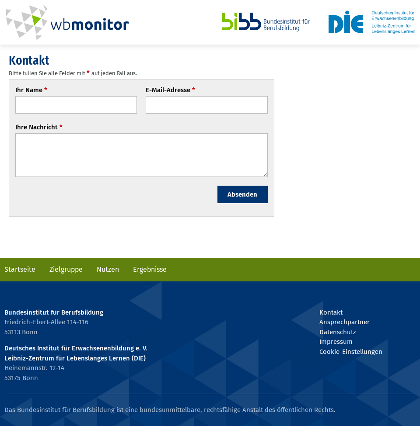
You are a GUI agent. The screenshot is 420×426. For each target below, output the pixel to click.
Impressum (336, 342)
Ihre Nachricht (39, 127)
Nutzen (108, 269)
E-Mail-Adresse (171, 90)
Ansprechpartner (344, 322)
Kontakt (331, 312)
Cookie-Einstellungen (350, 352)
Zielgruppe (66, 269)
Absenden (242, 194)
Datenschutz (337, 332)
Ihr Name (31, 90)
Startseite (19, 269)
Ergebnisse (150, 269)
